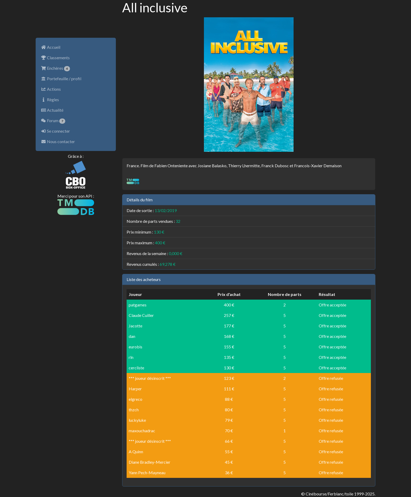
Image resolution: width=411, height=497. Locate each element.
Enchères (55, 68)
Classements (55, 57)
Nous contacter (58, 141)
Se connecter (55, 130)
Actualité (52, 109)
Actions (51, 89)
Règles (50, 99)
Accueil (50, 47)
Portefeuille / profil (61, 78)
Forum (53, 121)
